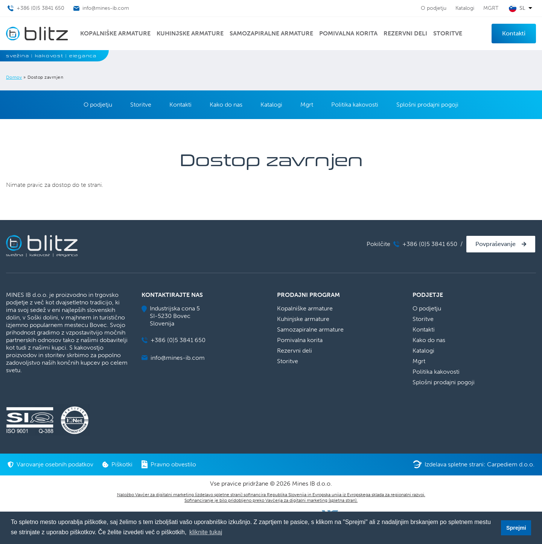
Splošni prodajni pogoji (427, 104)
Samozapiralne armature (271, 33)
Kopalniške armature (115, 33)
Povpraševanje (495, 244)
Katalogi (464, 8)
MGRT (490, 8)
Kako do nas (226, 104)
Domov (14, 77)
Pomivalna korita (348, 33)
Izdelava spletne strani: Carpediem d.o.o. (473, 464)
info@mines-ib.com (173, 357)
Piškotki (117, 464)
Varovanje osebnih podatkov (50, 464)
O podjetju (433, 8)
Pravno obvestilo (169, 464)
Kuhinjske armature (190, 33)
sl (522, 8)
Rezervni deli (405, 33)
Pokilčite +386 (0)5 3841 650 (412, 244)
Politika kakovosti (354, 104)
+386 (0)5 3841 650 (174, 340)
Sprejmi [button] (516, 528)
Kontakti (513, 33)
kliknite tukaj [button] (205, 532)
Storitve (447, 33)
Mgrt (306, 104)
